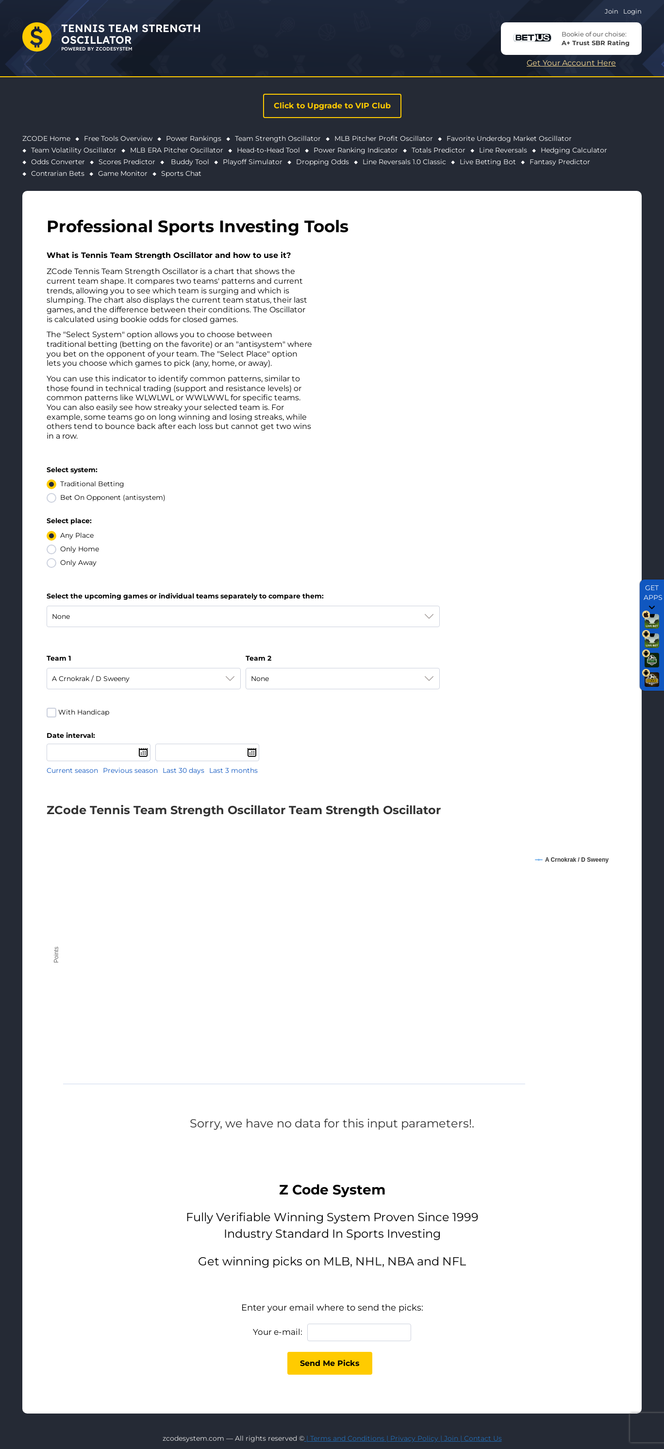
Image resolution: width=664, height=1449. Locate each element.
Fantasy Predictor (560, 161)
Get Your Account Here (571, 63)
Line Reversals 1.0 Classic (404, 161)
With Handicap (83, 712)
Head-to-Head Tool (268, 150)
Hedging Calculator (574, 150)
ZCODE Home (46, 138)
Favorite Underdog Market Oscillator (509, 138)
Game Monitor (123, 173)
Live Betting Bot (488, 161)
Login (632, 11)
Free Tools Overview (118, 138)
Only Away (78, 562)
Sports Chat (181, 173)
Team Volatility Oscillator (73, 150)
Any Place (77, 535)
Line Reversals (503, 150)
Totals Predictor (438, 150)
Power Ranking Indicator (356, 150)
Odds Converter (58, 161)
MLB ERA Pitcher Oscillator (176, 150)
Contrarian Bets (57, 173)
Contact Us (483, 1438)
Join (611, 11)
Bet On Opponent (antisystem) (113, 497)
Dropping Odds (322, 161)
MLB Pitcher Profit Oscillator (383, 138)
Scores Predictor (127, 161)
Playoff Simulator (252, 161)
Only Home (79, 549)
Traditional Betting (92, 483)
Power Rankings (193, 138)
